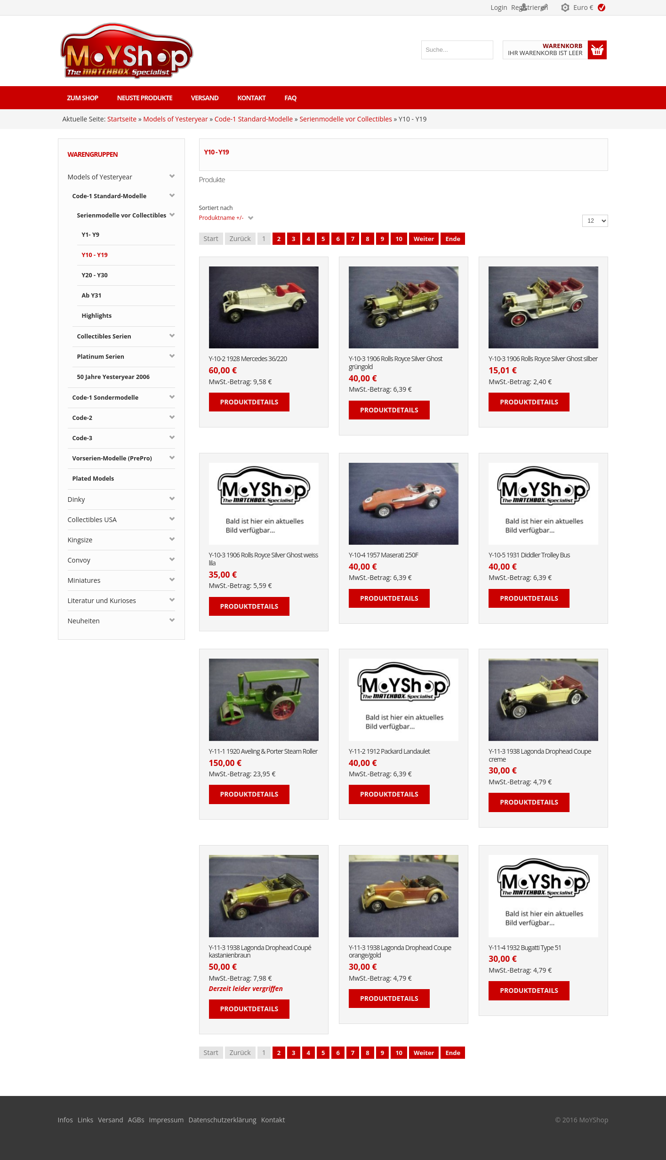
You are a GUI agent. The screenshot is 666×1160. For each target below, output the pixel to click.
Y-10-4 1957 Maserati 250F (383, 555)
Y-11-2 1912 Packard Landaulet (389, 752)
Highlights (97, 316)
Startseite (121, 118)
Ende (452, 238)
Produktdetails (249, 401)
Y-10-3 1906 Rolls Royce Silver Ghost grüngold (395, 363)
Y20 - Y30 (95, 275)
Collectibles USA (92, 519)
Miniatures (84, 580)
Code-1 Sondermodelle (105, 398)
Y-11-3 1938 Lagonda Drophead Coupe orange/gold (400, 952)
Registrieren (533, 7)
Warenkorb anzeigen (597, 49)
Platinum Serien (101, 357)
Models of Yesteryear (175, 118)
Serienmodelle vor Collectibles (345, 118)
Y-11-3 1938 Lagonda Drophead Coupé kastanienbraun (260, 952)
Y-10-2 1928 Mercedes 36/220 (248, 359)
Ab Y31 (92, 295)
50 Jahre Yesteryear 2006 (113, 377)
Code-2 (82, 418)
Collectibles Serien (104, 336)
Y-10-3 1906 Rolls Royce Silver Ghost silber (543, 359)
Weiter (424, 238)
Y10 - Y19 (95, 255)
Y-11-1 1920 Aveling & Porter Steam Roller (263, 752)
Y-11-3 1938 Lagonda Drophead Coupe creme (540, 756)
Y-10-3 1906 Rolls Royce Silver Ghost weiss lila (263, 559)
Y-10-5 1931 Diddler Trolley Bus (529, 555)
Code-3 (82, 438)
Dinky (76, 499)
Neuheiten (84, 620)
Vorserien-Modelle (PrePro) (112, 458)
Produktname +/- (221, 218)
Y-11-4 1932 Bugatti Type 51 (525, 948)
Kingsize (80, 539)
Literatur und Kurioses (102, 600)
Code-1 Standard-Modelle (254, 118)
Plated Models (93, 479)
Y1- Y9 (90, 235)
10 (398, 238)
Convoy (79, 560)
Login (486, 7)
